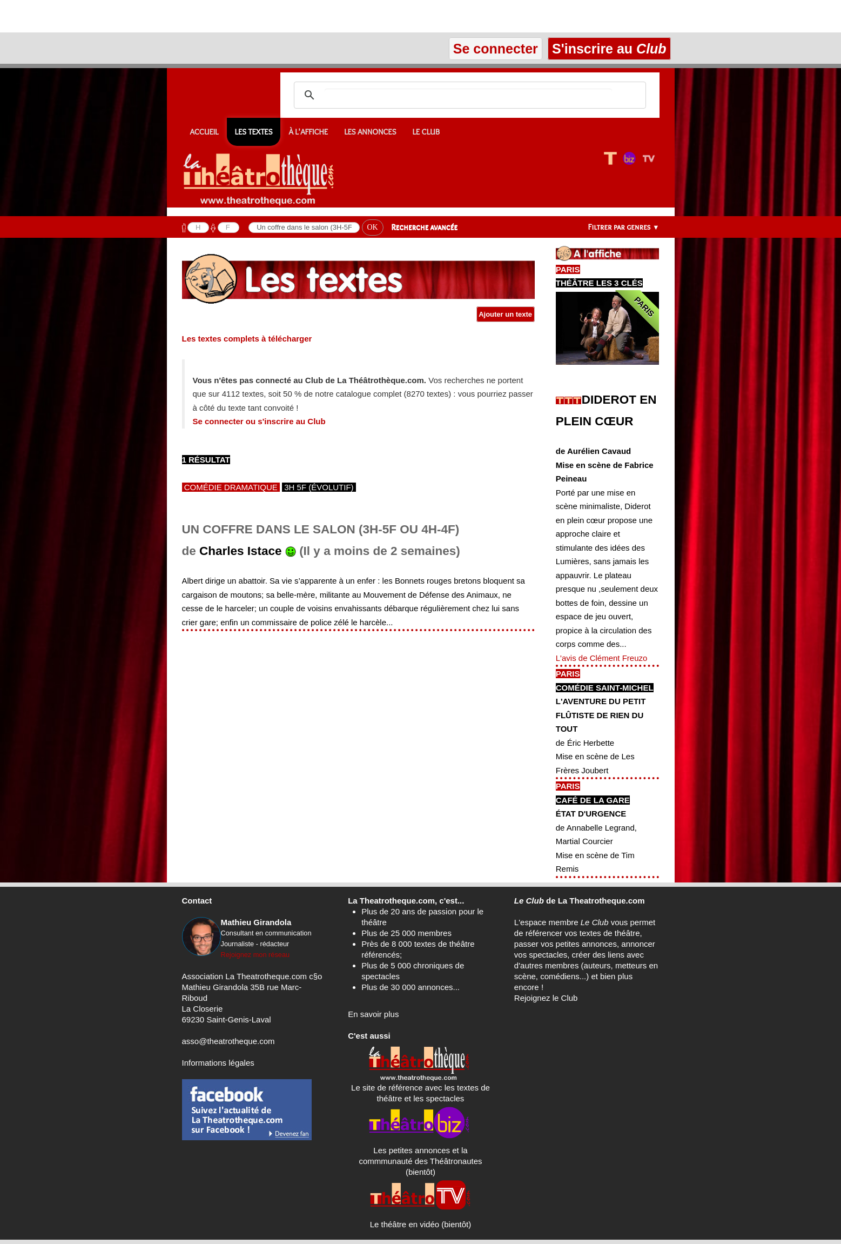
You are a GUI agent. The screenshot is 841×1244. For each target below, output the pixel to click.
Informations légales (218, 1062)
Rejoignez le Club (546, 997)
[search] (468, 95)
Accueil (204, 132)
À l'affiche (308, 132)
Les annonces (370, 132)
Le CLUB (426, 132)
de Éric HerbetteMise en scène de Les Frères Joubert (595, 756)
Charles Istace (240, 551)
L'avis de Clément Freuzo (602, 658)
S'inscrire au (609, 48)
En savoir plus (373, 1014)
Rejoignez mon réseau (255, 955)
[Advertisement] (126, 16)
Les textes (254, 132)
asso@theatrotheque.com (228, 1041)
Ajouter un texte (505, 314)
